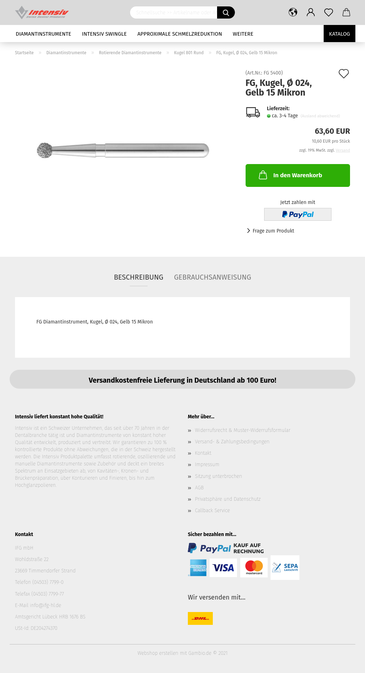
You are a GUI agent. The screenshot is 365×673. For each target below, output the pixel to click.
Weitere (243, 34)
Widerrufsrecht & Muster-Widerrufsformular (243, 430)
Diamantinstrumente (43, 34)
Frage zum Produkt (273, 231)
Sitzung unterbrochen (218, 476)
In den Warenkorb (289, 174)
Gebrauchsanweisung (212, 277)
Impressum (207, 465)
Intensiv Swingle (104, 34)
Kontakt (203, 453)
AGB (199, 488)
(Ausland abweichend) (320, 116)
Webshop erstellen (158, 653)
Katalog (339, 34)
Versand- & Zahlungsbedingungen (232, 442)
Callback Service (212, 511)
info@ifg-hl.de (45, 605)
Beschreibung (138, 277)
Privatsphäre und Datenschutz (228, 499)
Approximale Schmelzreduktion (180, 34)
